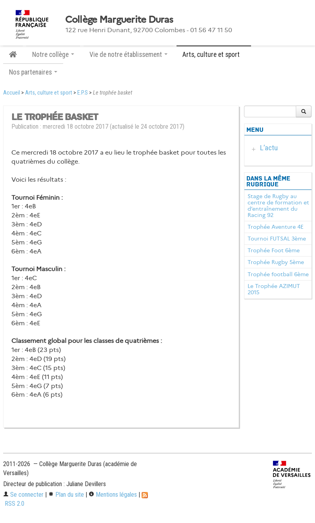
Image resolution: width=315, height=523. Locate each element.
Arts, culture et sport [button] (213, 54)
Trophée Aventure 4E (276, 226)
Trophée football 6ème (278, 274)
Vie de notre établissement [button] (128, 54)
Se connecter (23, 494)
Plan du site (66, 494)
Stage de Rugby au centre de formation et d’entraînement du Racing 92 (278, 205)
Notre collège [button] (53, 54)
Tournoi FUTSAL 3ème (277, 238)
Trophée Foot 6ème (274, 250)
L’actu (269, 147)
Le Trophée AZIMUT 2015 (274, 289)
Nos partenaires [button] (33, 72)
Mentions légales (113, 494)
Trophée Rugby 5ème (276, 262)
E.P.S (82, 92)
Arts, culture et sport (48, 92)
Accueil (11, 92)
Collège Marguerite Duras (119, 20)
